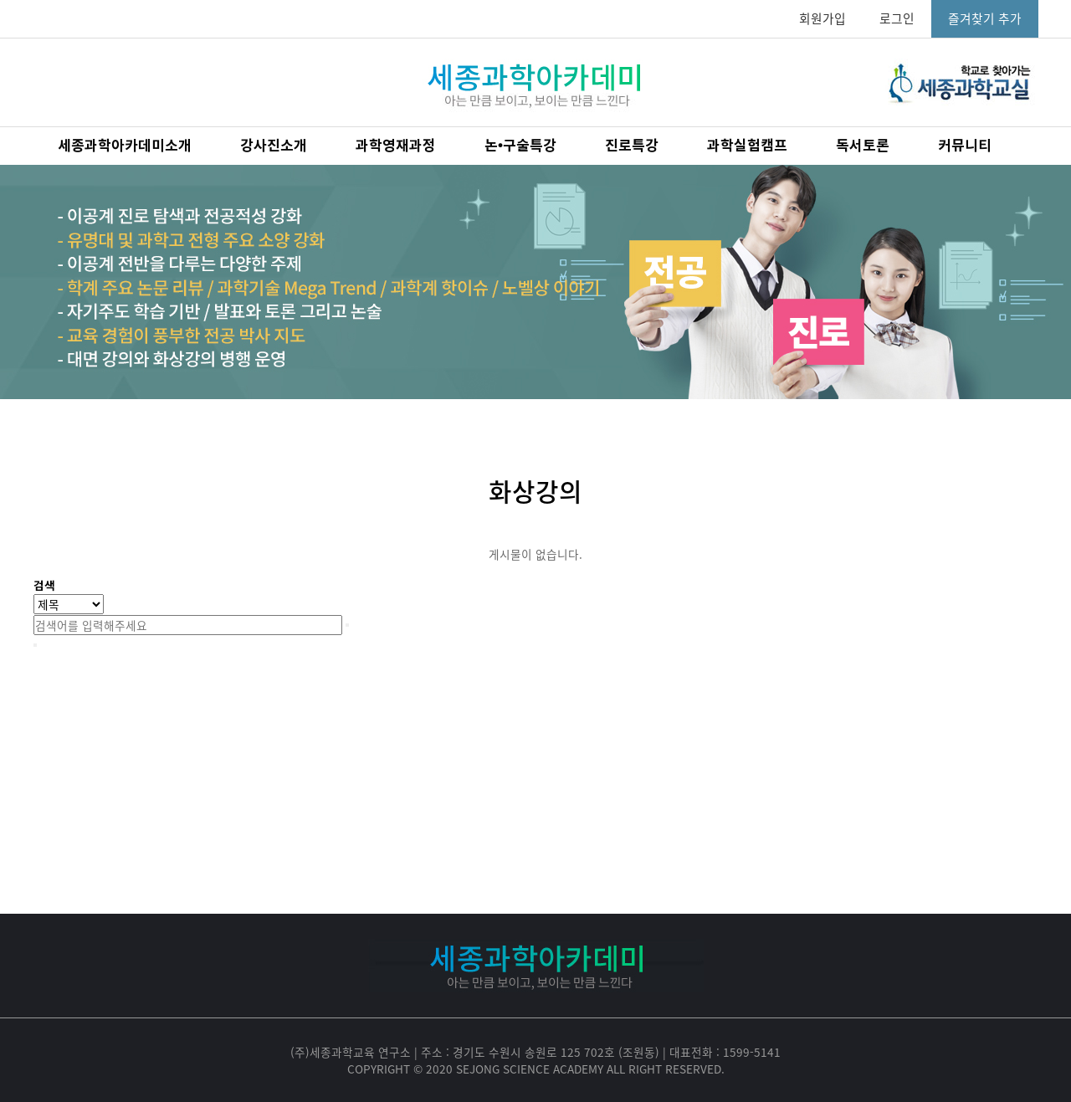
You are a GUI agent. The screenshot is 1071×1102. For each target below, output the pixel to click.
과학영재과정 (396, 146)
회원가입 (822, 18)
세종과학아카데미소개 (125, 146)
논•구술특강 (520, 146)
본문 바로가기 (0, 0)
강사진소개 (273, 146)
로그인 (897, 18)
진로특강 (631, 146)
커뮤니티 (965, 146)
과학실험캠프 (747, 146)
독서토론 (862, 146)
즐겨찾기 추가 (985, 18)
